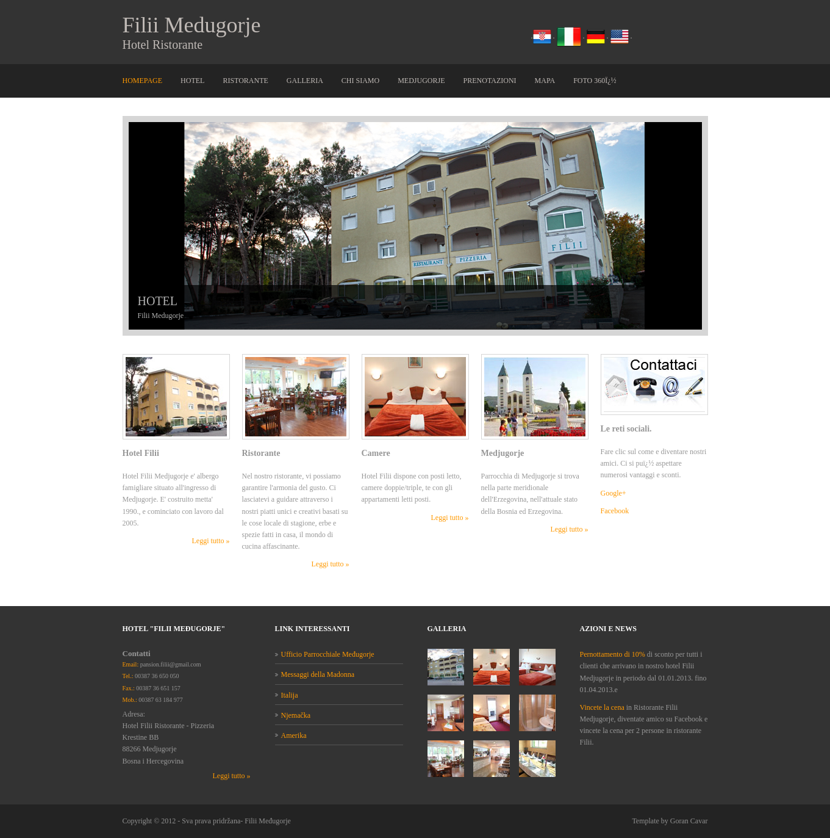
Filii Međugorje (268, 821)
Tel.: (128, 676)
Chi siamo (360, 80)
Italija (289, 695)
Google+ (613, 493)
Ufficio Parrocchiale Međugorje (327, 654)
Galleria (305, 80)
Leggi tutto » (211, 540)
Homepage (143, 80)
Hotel (192, 80)
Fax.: (129, 688)
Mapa (545, 80)
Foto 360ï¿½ (594, 80)
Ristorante (245, 80)
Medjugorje (421, 80)
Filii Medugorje (192, 25)
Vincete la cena (603, 707)
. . (570, 36)
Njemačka (296, 715)
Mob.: (130, 699)
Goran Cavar (689, 821)
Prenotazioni (490, 80)
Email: (131, 664)
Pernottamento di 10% (612, 654)
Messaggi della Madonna (318, 674)
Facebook (615, 511)
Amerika (294, 735)
